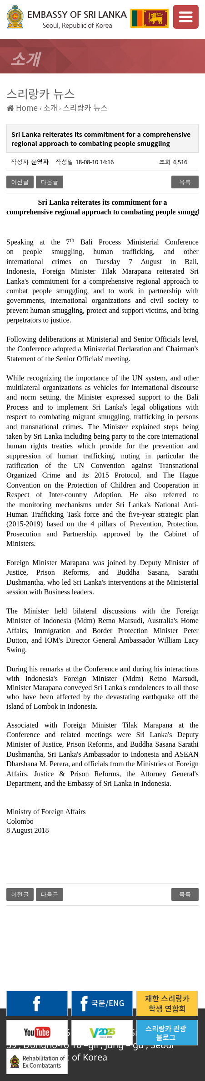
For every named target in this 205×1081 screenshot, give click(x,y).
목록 (185, 182)
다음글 (50, 182)
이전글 (20, 182)
